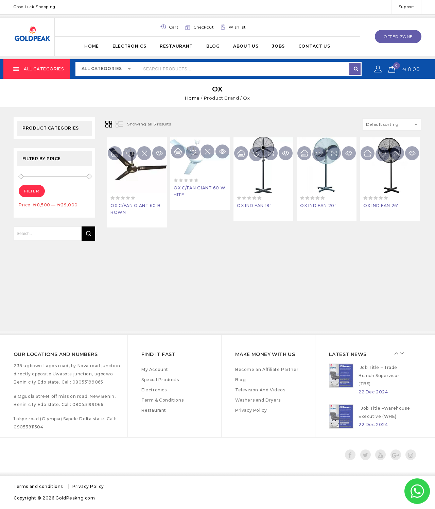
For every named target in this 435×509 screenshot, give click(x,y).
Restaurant (176, 46)
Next (410, 353)
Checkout (203, 27)
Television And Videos (260, 389)
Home (91, 46)
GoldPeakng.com (75, 497)
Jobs (278, 46)
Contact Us (314, 46)
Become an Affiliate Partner (266, 369)
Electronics (129, 46)
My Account (154, 369)
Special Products (160, 379)
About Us (246, 46)
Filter (31, 190)
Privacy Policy (251, 410)
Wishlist (237, 27)
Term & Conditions (162, 400)
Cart (173, 27)
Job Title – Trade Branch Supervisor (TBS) (379, 387)
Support (406, 6)
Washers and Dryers (258, 400)
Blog (213, 46)
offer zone (398, 36)
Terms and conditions (38, 486)
